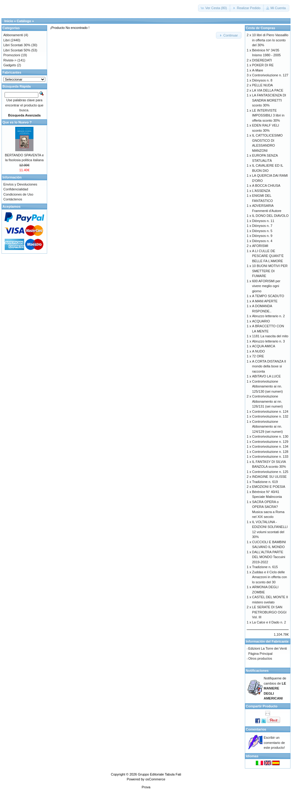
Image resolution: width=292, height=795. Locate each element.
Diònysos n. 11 (263, 221)
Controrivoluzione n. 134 (270, 446)
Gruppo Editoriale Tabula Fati (159, 774)
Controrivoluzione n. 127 (270, 75)
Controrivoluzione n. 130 (270, 436)
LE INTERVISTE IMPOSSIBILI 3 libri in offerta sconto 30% (268, 115)
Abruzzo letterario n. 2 (268, 316)
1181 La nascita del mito (270, 336)
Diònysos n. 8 (262, 80)
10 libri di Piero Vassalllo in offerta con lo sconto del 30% (270, 40)
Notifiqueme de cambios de (275, 688)
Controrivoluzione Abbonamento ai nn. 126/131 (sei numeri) (267, 401)
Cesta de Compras (260, 28)
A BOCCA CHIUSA (266, 185)
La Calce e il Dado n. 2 (269, 622)
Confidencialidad (15, 189)
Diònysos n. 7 (262, 225)
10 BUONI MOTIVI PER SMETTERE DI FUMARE (270, 271)
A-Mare (257, 70)
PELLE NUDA (262, 85)
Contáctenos (12, 199)
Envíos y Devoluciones (20, 184)
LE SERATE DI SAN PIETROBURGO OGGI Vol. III (269, 612)
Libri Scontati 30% (16, 45)
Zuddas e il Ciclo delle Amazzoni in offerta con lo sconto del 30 (269, 577)
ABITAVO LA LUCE (266, 376)
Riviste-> (9, 60)
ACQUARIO (261, 321)
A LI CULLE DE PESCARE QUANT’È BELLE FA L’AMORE (268, 256)
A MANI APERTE (265, 301)
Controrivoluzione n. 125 (270, 472)
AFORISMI (260, 246)
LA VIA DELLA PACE (267, 90)
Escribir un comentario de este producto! (274, 742)
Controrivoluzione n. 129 (270, 441)
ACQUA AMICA (263, 346)
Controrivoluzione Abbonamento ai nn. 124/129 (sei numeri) (267, 426)
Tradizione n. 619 (265, 482)
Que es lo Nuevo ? (17, 122)
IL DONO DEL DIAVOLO (270, 215)
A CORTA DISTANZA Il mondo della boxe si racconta (269, 366)
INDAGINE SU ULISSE (269, 476)
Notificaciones (257, 670)
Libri (6, 40)
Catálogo (24, 21)
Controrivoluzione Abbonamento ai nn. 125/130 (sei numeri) (267, 386)
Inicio (8, 21)
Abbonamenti (13, 35)
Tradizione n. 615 (265, 567)
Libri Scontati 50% (16, 50)
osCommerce (155, 779)
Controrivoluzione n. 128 (270, 451)
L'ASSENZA (261, 191)
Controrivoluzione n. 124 (270, 411)
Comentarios (256, 729)
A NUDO (258, 351)
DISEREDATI (262, 60)
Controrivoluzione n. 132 (270, 416)
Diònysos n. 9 (262, 236)
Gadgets (9, 65)
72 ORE (258, 356)
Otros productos (260, 658)
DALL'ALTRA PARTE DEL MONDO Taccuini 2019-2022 (268, 557)
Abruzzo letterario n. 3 (268, 341)
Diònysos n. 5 (262, 231)
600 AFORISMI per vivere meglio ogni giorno (266, 286)
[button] (214, 8)
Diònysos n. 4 (262, 241)
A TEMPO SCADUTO (268, 296)
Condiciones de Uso (18, 194)
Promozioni (11, 55)
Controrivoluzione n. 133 (270, 456)
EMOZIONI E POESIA (268, 486)
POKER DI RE (263, 65)
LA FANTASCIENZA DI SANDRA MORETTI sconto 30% (269, 100)
